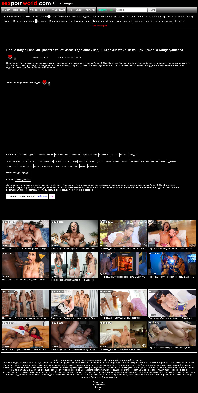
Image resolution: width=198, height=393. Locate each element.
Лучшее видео (58, 10)
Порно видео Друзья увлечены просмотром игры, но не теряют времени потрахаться (25, 349)
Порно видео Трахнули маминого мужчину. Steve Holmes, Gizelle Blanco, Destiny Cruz (74, 318)
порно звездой (86, 190)
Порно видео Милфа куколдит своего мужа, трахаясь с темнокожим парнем (74, 349)
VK (111, 10)
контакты (85, 377)
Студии (79, 10)
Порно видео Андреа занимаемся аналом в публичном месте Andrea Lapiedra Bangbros (123, 248)
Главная (6, 10)
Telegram (102, 10)
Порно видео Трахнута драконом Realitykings (120, 318)
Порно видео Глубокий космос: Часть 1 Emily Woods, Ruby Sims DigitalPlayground (123, 277)
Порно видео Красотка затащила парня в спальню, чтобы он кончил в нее (123, 349)
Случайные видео (39, 10)
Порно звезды (20, 10)
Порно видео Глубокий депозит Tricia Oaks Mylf (72, 280)
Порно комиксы (99, 384)
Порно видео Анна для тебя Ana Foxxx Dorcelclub (171, 248)
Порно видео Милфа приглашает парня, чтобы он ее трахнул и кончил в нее (172, 348)
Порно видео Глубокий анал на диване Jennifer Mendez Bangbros (25, 279)
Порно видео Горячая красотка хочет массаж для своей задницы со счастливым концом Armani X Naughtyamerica (94, 50)
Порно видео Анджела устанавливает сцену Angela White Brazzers (74, 248)
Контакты (90, 10)
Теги (70, 10)
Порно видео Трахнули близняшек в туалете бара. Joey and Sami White (25, 318)
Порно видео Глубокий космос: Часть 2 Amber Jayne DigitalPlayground (172, 277)
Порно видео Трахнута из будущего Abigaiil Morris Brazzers (172, 318)
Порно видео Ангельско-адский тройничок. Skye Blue (25, 248)
